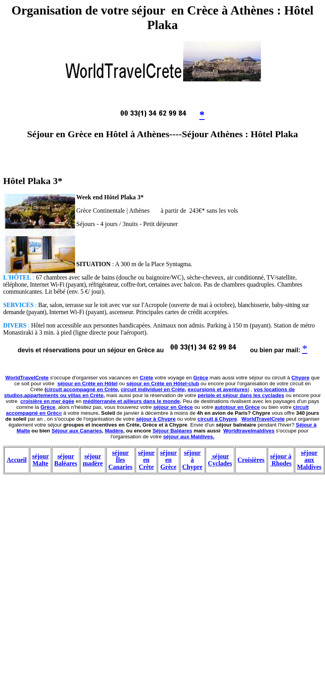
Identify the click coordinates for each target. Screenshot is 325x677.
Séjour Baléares (172, 431)
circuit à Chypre (217, 419)
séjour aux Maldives (309, 459)
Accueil (17, 459)
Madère (114, 431)
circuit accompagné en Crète (82, 389)
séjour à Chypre (156, 419)
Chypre (301, 378)
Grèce (200, 378)
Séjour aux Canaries (76, 431)
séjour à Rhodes (281, 460)
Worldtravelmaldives (248, 431)
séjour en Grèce (173, 407)
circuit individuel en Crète (153, 389)
